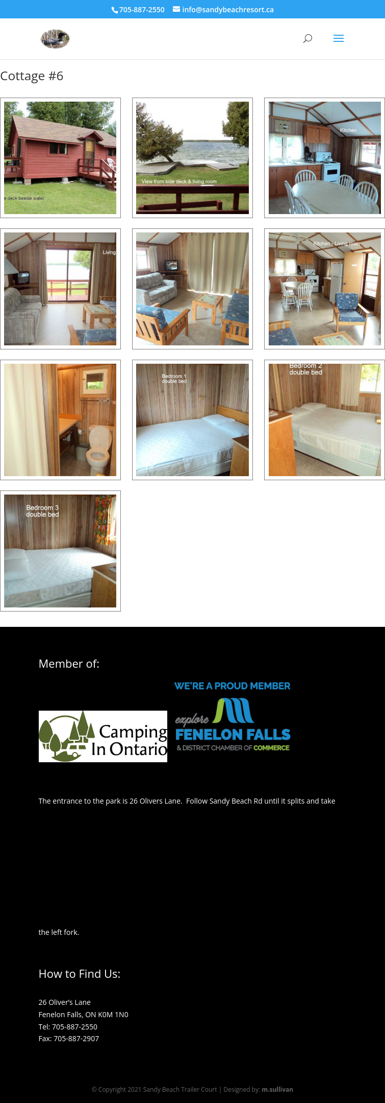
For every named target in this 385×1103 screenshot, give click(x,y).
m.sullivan (277, 1089)
